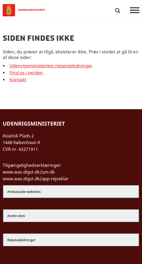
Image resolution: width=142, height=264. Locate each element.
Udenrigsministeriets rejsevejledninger (51, 66)
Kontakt (17, 79)
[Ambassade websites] (71, 191)
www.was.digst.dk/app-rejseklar (36, 179)
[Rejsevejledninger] (71, 240)
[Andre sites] (71, 215)
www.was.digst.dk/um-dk (29, 172)
